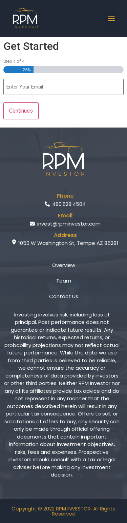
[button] (111, 18)
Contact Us (63, 296)
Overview (63, 265)
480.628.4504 (65, 204)
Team (63, 280)
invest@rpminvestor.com (65, 223)
